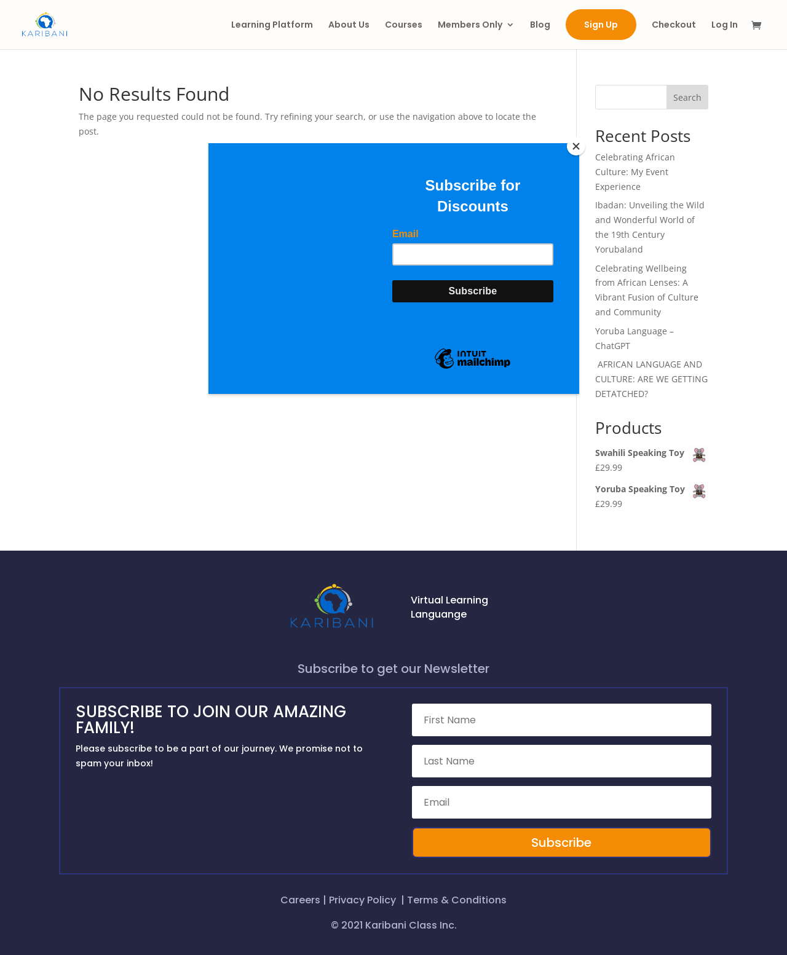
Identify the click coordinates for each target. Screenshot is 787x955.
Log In (724, 25)
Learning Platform (272, 25)
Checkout (674, 25)
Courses (403, 25)
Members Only (470, 25)
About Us (349, 25)
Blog (540, 25)
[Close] (576, 146)
